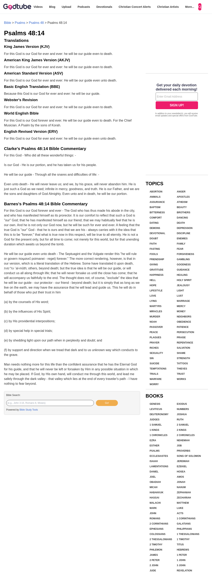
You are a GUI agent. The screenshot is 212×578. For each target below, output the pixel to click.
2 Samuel (183, 424)
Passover (156, 327)
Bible (7, 22)
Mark (153, 508)
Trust (181, 374)
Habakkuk (156, 492)
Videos (38, 6)
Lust (180, 295)
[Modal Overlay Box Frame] (177, 101)
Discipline (183, 233)
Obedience (184, 321)
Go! (107, 403)
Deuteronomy (159, 414)
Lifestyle (156, 290)
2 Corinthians (159, 523)
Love (153, 295)
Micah (153, 487)
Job (179, 445)
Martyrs (155, 306)
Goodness (184, 264)
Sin (152, 358)
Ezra (153, 440)
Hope (153, 285)
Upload (66, 6)
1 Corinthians (186, 518)
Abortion (156, 191)
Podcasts (84, 6)
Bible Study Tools (29, 409)
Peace (154, 332)
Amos (180, 476)
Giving (154, 264)
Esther (154, 445)
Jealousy (183, 285)
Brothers (183, 212)
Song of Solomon (189, 456)
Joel (153, 476)
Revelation (184, 570)
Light (180, 290)
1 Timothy (183, 539)
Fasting (155, 249)
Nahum (181, 487)
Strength (183, 358)
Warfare (156, 379)
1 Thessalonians (188, 534)
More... (189, 6)
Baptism (155, 207)
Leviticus (156, 409)
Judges (154, 419)
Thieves (182, 368)
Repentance (185, 342)
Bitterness (157, 212)
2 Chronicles (186, 435)
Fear (180, 249)
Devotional (157, 233)
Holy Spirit (184, 280)
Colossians (157, 534)
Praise (181, 337)
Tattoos (182, 363)
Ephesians (156, 529)
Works (181, 379)
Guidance (183, 269)
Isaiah (154, 461)
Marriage (183, 301)
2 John (154, 565)
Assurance (157, 202)
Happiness (156, 275)
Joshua (182, 414)
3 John (181, 565)
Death (181, 223)
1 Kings (154, 430)
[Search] (199, 6)
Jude (153, 570)
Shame (181, 353)
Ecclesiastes (159, 456)
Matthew (183, 502)
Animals (155, 196)
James (154, 555)
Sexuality (156, 353)
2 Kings (181, 430)
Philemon (156, 549)
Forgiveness (185, 254)
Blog (52, 6)
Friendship (157, 259)
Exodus (182, 404)
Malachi (155, 502)
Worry (154, 384)
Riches (154, 347)
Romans (155, 518)
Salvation (183, 347)
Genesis (155, 404)
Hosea (181, 471)
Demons (155, 228)
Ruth (180, 419)
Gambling (183, 259)
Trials (154, 374)
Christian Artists (168, 6)
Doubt (154, 238)
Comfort (156, 217)
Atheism (182, 202)
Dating (154, 223)
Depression (185, 228)
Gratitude (156, 269)
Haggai (154, 497)
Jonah (181, 482)
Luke (180, 508)
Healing (182, 275)
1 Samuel (156, 424)
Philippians (184, 529)
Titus (180, 544)
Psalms (20, 22)
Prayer (154, 342)
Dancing (182, 217)
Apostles (183, 196)
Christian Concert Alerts (135, 6)
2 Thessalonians (161, 539)
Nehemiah (183, 440)
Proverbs (183, 450)
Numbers (183, 409)
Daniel (154, 471)
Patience (183, 327)
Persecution (185, 332)
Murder (155, 316)
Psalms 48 (36, 22)
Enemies (182, 238)
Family (181, 243)
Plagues (155, 337)
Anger (181, 191)
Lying (153, 301)
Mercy (181, 306)
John (153, 513)
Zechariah (184, 497)
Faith (153, 243)
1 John (181, 560)
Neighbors (184, 316)
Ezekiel (182, 466)
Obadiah (155, 482)
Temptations (158, 368)
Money (181, 311)
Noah (153, 321)
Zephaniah (184, 492)
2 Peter (155, 560)
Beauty (182, 207)
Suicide (154, 363)
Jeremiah (183, 461)
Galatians (184, 523)
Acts (180, 513)
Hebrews (183, 549)
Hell (153, 280)
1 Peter (182, 555)
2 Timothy (156, 544)
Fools (154, 254)
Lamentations (159, 466)
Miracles (156, 311)
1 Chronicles (158, 435)
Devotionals (104, 6)
